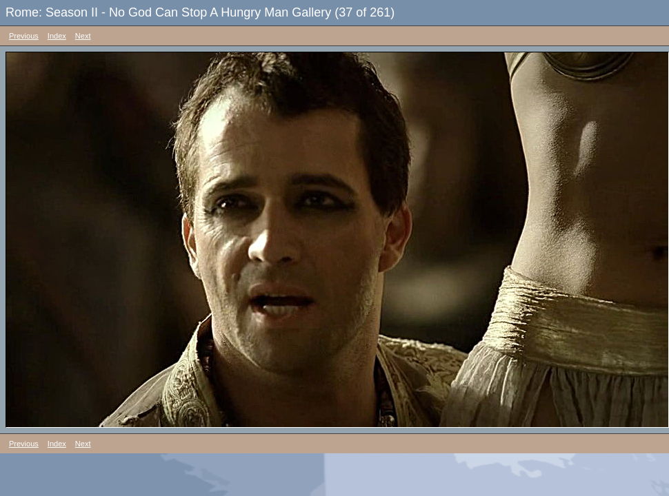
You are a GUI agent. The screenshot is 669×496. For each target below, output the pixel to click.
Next (83, 36)
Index (57, 36)
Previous (24, 36)
